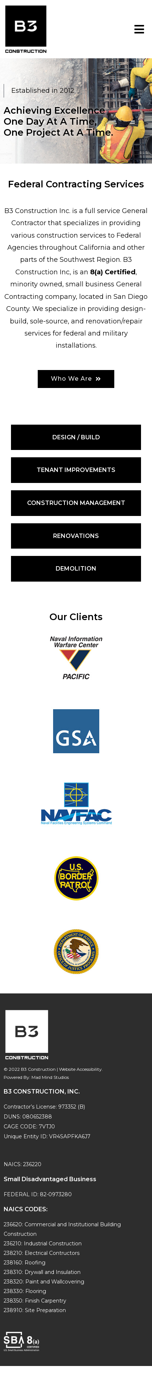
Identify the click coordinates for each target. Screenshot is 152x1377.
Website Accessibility (80, 1069)
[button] (76, 379)
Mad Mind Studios (50, 1077)
